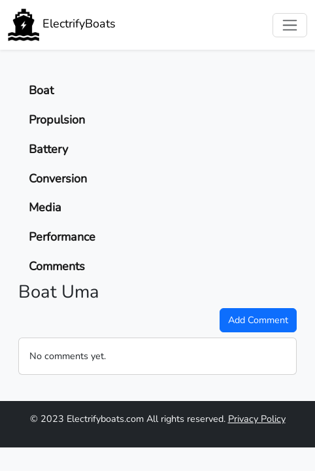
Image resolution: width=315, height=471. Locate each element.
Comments (57, 266)
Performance (62, 237)
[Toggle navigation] (290, 25)
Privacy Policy (257, 418)
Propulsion (57, 120)
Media (45, 207)
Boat (41, 90)
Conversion (58, 178)
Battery (48, 149)
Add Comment (258, 319)
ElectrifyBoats (62, 25)
